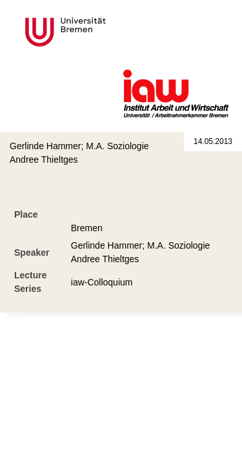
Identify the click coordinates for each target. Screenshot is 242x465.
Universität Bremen (108, 31)
